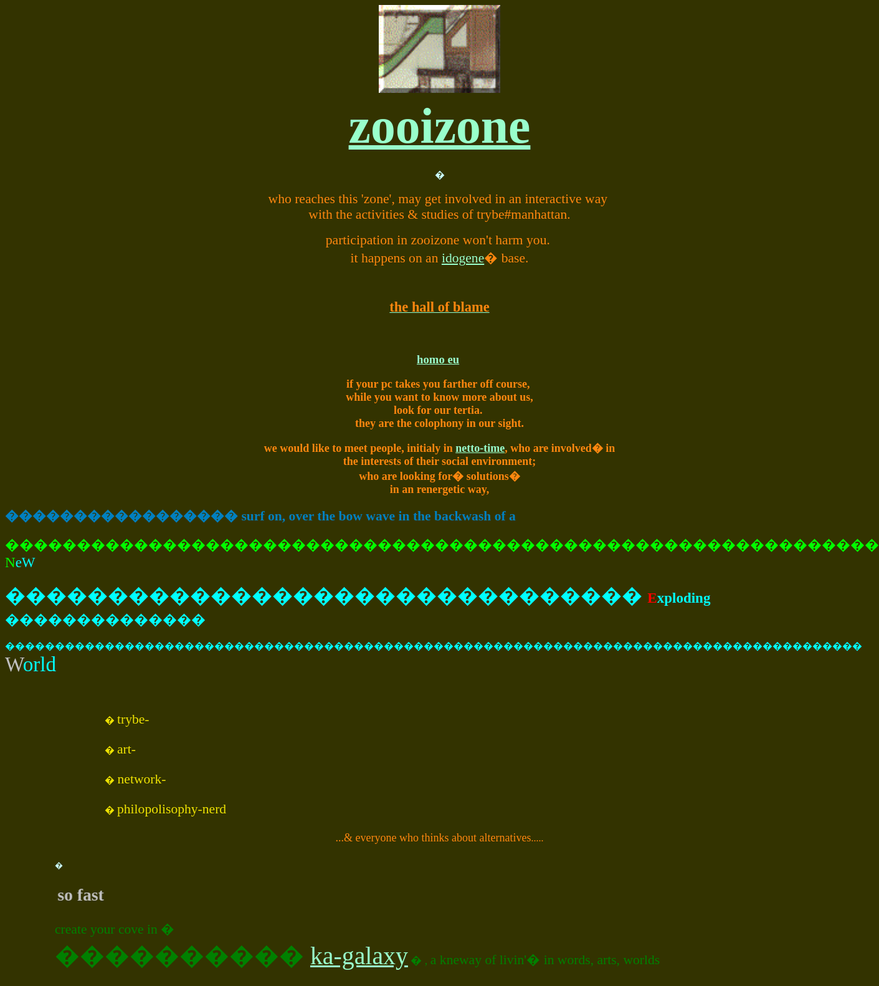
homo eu (438, 359)
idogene (463, 258)
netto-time (480, 448)
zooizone (440, 125)
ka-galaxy (359, 956)
